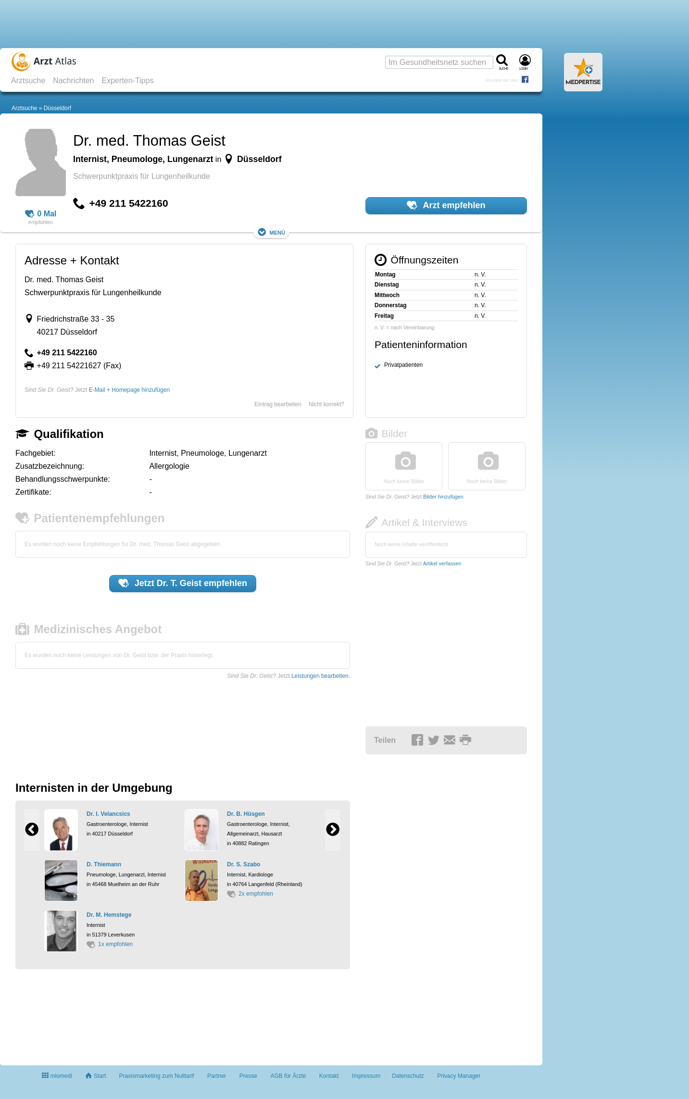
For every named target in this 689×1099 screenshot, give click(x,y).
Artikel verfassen (442, 563)
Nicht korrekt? (326, 404)
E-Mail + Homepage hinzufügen (129, 390)
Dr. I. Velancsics (108, 814)
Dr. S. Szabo (243, 864)
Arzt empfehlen (446, 205)
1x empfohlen (110, 944)
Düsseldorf (57, 108)
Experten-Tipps (128, 80)
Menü (271, 232)
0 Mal (41, 214)
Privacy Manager (458, 1076)
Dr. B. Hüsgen (246, 814)
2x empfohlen (250, 893)
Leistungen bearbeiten (320, 676)
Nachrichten (73, 80)
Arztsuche (28, 80)
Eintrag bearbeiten (277, 404)
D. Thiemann (104, 864)
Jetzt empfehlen (182, 583)
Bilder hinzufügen (443, 497)
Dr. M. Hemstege (109, 915)
